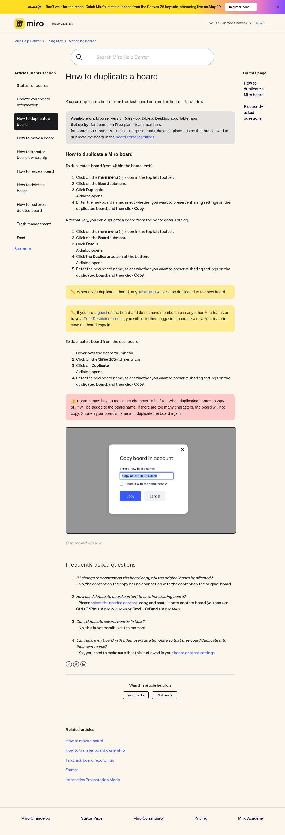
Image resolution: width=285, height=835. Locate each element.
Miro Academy (251, 818)
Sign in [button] (260, 23)
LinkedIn (83, 664)
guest (102, 312)
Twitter (76, 664)
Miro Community (148, 818)
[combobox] (142, 57)
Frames (72, 769)
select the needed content (114, 602)
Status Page (91, 818)
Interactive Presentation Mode (93, 779)
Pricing (201, 818)
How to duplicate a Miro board (254, 89)
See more (22, 248)
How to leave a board (35, 171)
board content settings (135, 137)
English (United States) (226, 23)
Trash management (34, 223)
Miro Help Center (27, 41)
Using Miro (54, 41)
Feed (21, 237)
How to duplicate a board (33, 121)
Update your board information (33, 102)
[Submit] (77, 57)
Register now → (241, 7)
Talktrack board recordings (90, 760)
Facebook (69, 664)
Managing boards (82, 41)
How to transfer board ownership (32, 154)
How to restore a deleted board (31, 207)
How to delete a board (31, 187)
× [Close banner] (277, 7)
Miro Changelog (35, 818)
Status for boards (32, 85)
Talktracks (147, 292)
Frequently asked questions (253, 112)
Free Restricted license (103, 318)
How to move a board (35, 138)
